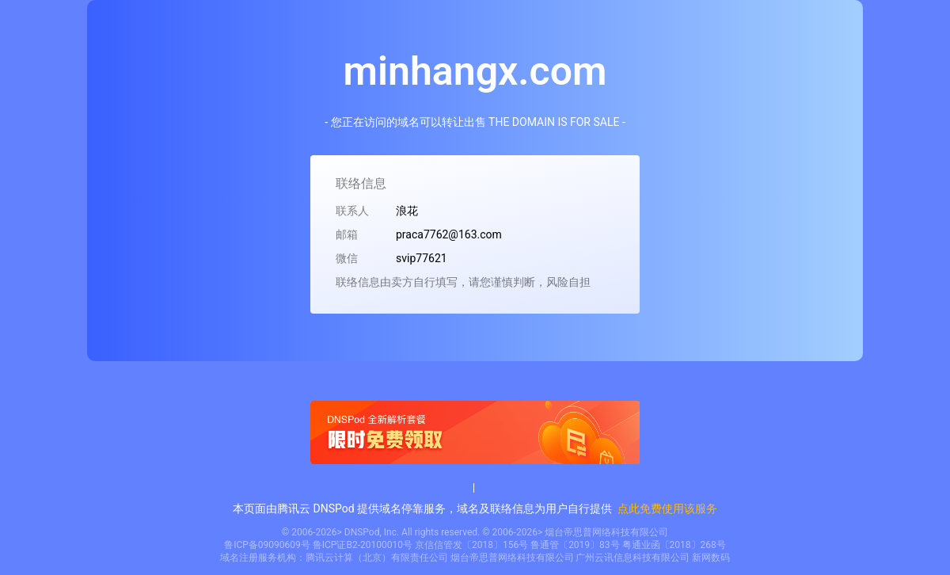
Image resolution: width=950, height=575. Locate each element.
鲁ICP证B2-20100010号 (362, 544)
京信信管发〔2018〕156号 (471, 544)
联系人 (352, 210)
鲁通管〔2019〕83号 (574, 544)
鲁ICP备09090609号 (267, 544)
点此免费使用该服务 (667, 508)
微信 (347, 258)
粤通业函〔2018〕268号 (674, 544)
